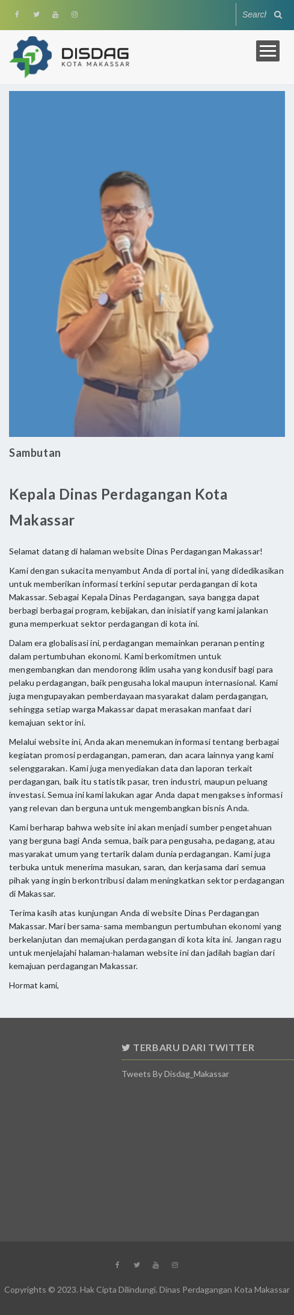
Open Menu (268, 50)
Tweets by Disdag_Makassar (215, 1074)
